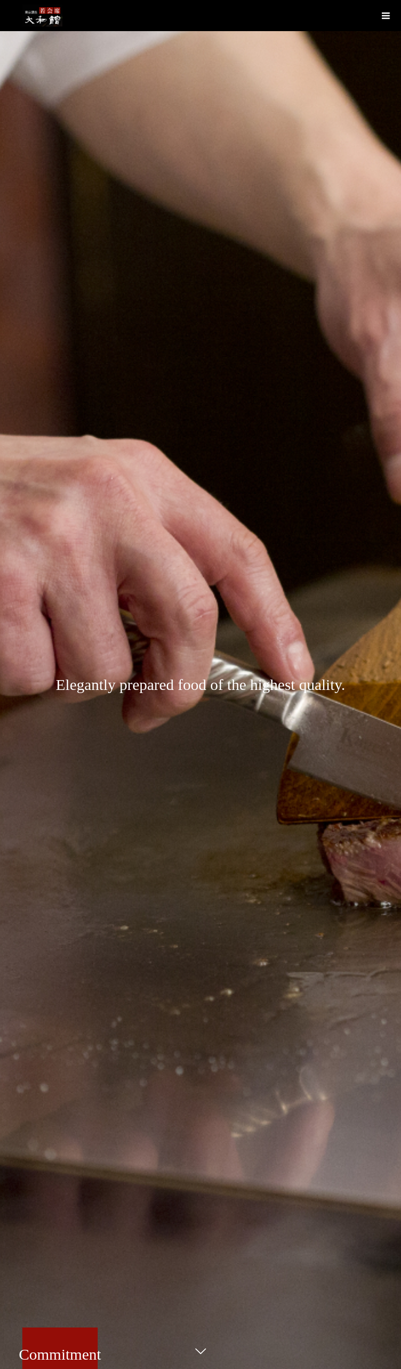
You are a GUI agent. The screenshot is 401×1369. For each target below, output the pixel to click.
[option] (200, 684)
